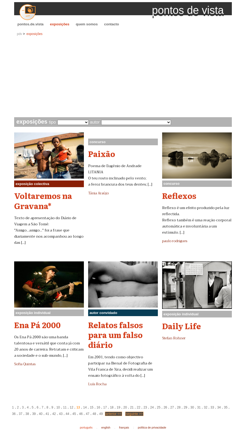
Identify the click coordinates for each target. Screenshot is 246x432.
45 (74, 414)
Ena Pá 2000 (37, 325)
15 (91, 407)
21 (132, 407)
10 (58, 407)
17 (105, 407)
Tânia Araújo (98, 193)
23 (145, 407)
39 (34, 414)
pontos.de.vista (30, 24)
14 (85, 407)
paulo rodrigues (174, 241)
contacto (111, 24)
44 (67, 414)
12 (71, 407)
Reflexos (179, 195)
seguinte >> (134, 414)
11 (65, 407)
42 (54, 414)
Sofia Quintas (25, 364)
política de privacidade (152, 427)
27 (172, 407)
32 (205, 407)
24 (152, 407)
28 (179, 407)
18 (112, 407)
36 (13, 414)
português (86, 427)
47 (87, 414)
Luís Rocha (97, 384)
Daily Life (181, 326)
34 (219, 407)
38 (27, 414)
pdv (19, 34)
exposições (59, 24)
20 (125, 407)
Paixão (101, 153)
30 (192, 407)
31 (199, 407)
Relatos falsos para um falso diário (115, 335)
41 (47, 414)
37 (20, 414)
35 (225, 407)
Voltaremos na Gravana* (43, 200)
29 (185, 407)
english (105, 427)
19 (118, 407)
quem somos (87, 24)
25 (158, 407)
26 (165, 407)
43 (61, 414)
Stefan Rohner (174, 338)
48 (94, 414)
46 (81, 414)
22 (138, 407)
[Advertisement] (123, 77)
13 (78, 407)
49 (101, 414)
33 (212, 407)
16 (98, 407)
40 (40, 414)
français (124, 427)
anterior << (113, 414)
